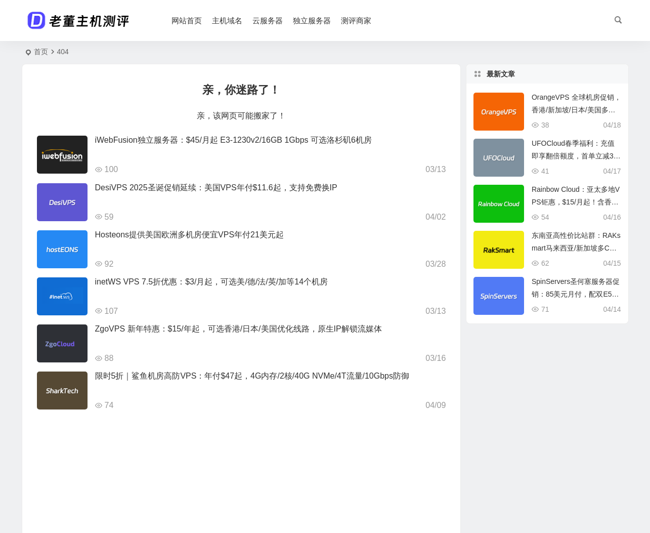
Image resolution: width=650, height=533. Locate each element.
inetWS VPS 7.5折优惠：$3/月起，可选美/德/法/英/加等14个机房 (211, 281)
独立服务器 (312, 20)
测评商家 (356, 20)
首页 (41, 52)
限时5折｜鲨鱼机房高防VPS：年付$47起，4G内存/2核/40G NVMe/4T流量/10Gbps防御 (252, 376)
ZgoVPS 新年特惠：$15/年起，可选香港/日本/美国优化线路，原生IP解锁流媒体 (238, 328)
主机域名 (227, 20)
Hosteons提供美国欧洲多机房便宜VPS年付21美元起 (189, 234)
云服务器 (267, 20)
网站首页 (186, 20)
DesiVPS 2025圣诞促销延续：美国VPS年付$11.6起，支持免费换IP (216, 187)
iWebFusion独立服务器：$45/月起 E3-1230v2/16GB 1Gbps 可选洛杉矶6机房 (233, 140)
